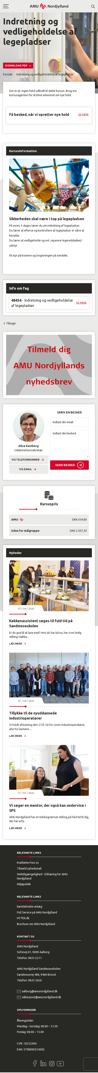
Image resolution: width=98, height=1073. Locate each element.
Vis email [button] (25, 469)
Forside (7, 74)
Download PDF (16, 65)
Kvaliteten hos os (28, 862)
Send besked (65, 465)
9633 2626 (35, 980)
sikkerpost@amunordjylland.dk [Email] (41, 997)
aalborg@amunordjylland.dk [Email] (39, 991)
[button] (16, 6)
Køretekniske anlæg (29, 906)
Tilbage (11, 323)
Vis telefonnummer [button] (26, 459)
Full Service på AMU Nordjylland (37, 912)
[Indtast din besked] (69, 443)
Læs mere (15, 643)
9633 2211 (35, 958)
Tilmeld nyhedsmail (29, 868)
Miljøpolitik (24, 884)
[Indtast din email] (69, 422)
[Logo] (49, 6)
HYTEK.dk (23, 918)
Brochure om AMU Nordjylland (36, 924)
